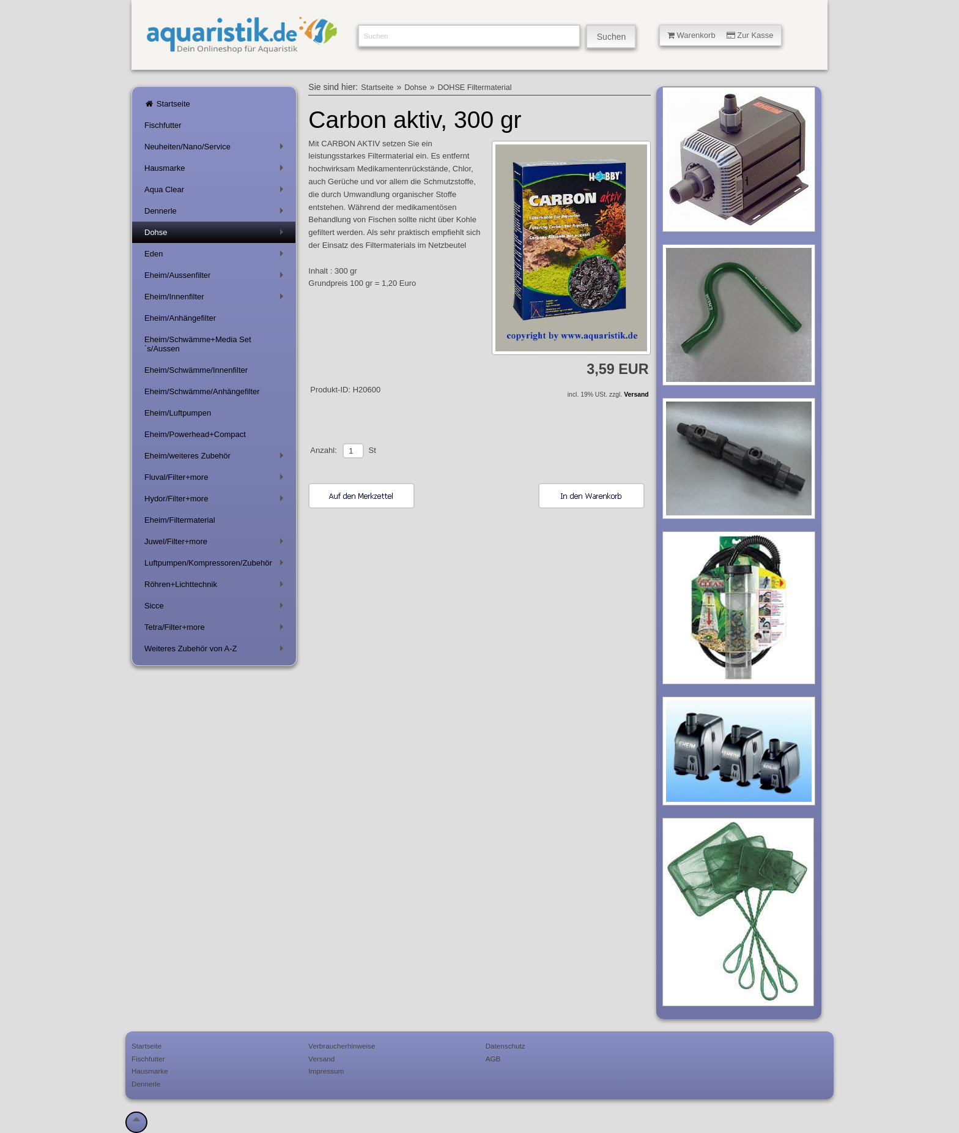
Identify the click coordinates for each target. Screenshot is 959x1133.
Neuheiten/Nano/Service (216, 149)
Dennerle (216, 213)
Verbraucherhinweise (341, 1046)
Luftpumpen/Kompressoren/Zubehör (216, 565)
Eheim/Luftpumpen (177, 412)
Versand (636, 394)
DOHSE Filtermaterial (474, 87)
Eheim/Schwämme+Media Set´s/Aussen (197, 344)
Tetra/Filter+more (216, 630)
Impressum (326, 1071)
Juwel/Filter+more (216, 544)
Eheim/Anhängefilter (180, 318)
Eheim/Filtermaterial (179, 520)
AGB (493, 1059)
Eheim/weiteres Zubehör (216, 458)
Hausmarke (216, 170)
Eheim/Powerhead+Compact (195, 434)
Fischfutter (163, 125)
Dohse (216, 235)
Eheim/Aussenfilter (216, 278)
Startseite (167, 103)
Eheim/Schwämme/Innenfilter (196, 370)
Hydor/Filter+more (216, 501)
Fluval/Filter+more (216, 480)
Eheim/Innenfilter (216, 299)
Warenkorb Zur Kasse (720, 35)
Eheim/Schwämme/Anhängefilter (202, 391)
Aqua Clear (216, 192)
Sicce (216, 608)
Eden (216, 256)
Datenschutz (505, 1046)
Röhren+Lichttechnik (216, 587)
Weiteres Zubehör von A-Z (216, 651)
